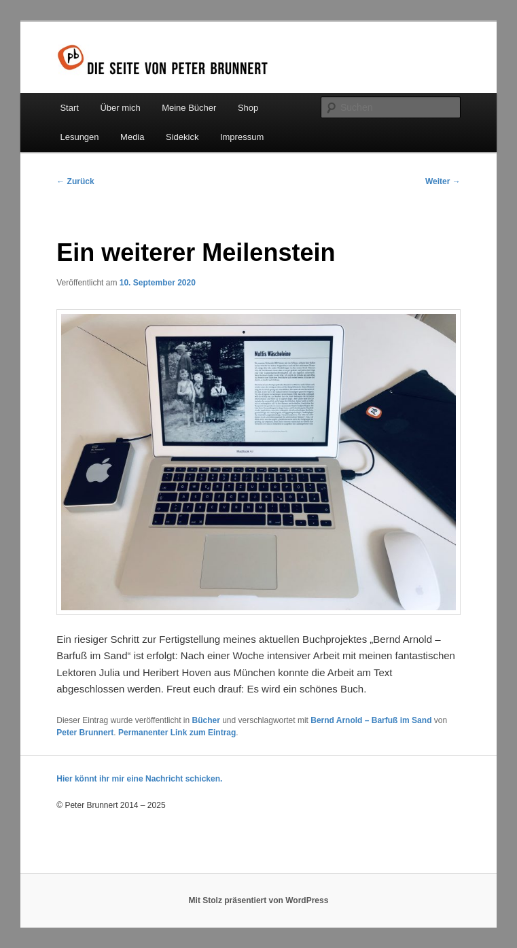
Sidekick (182, 137)
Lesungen (79, 137)
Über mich (120, 108)
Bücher (205, 720)
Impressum (242, 137)
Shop (248, 108)
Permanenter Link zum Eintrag (177, 732)
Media (132, 137)
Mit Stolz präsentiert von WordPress (259, 900)
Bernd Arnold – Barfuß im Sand (370, 720)
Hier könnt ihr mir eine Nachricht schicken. (139, 779)
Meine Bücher (189, 108)
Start (69, 108)
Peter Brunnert (84, 732)
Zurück (75, 181)
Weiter (443, 181)
